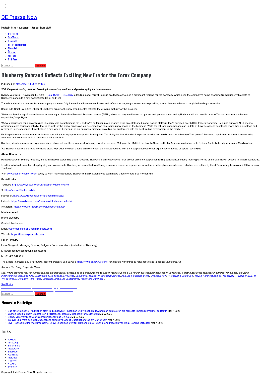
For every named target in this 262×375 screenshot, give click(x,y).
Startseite (13, 33)
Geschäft (12, 41)
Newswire (13, 348)
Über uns (12, 52)
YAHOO (12, 339)
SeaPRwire (13, 37)
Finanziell (12, 48)
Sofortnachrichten (17, 44)
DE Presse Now (19, 17)
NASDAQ (13, 342)
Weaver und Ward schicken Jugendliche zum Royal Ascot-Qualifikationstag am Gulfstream (57, 319)
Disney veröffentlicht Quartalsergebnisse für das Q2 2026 (39, 316)
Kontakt (12, 55)
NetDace (12, 357)
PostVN (12, 360)
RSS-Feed (12, 59)
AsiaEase (13, 354)
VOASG (12, 363)
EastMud (13, 351)
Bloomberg (14, 345)
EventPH (12, 366)
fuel (43, 83)
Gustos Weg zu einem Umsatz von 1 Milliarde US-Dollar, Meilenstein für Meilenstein (53, 313)
